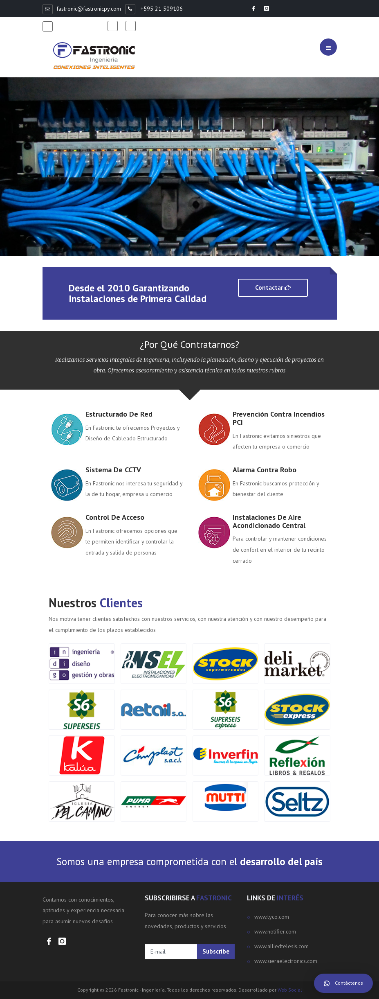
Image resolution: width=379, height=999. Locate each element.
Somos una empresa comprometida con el (189, 861)
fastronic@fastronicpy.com (88, 8)
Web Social (290, 990)
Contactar (273, 287)
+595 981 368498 (79, 25)
